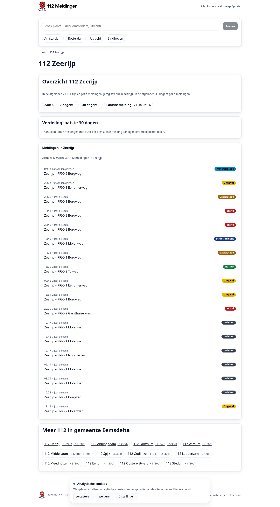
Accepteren (83, 496)
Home (42, 52)
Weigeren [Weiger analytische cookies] (105, 496)
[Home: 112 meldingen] (57, 6)
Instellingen (127, 496)
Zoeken (230, 26)
